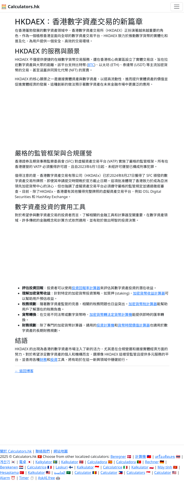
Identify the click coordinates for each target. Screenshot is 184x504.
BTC (91, 64)
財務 (43, 359)
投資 (53, 359)
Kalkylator (43, 461)
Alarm (5, 477)
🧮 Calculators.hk (20, 7)
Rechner (152, 461)
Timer (24, 477)
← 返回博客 (24, 370)
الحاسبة (59, 472)
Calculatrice (36, 467)
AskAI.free (46, 477)
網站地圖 (60, 451)
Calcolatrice (112, 467)
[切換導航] (176, 6)
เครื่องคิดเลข (165, 456)
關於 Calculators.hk (16, 451)
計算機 (140, 456)
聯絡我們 (43, 451)
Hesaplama (9, 472)
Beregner (118, 456)
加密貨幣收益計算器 (149, 293)
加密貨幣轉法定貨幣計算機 (110, 314)
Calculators (136, 472)
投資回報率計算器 (86, 287)
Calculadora (97, 461)
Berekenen (9, 467)
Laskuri (62, 467)
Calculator (83, 472)
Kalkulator (69, 461)
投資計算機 (105, 325)
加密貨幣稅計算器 (143, 303)
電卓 (22, 461)
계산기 (5, 461)
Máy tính (165, 467)
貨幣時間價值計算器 (134, 325)
